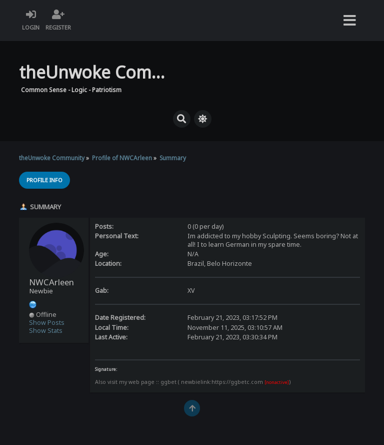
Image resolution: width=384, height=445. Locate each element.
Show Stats (45, 330)
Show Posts (46, 322)
